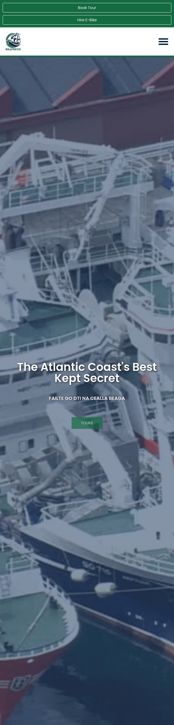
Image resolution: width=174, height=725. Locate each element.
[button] (163, 41)
